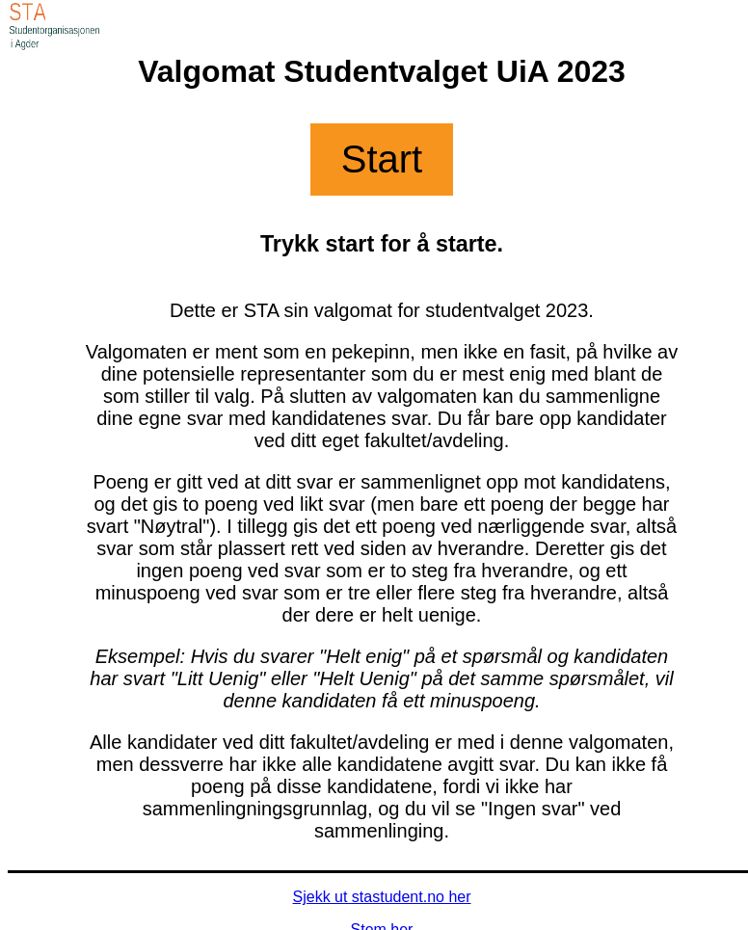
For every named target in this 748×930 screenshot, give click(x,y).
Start (381, 159)
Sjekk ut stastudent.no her (382, 897)
